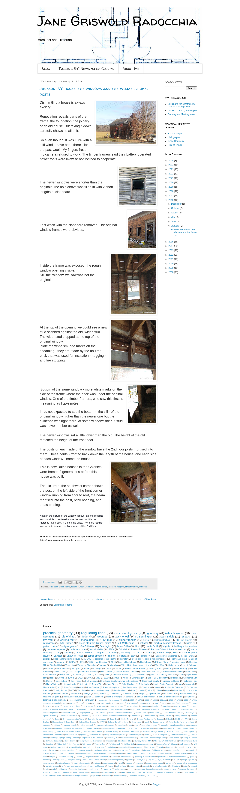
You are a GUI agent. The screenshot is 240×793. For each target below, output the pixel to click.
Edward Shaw (161, 662)
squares (190, 697)
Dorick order (154, 712)
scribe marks (120, 769)
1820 (50, 587)
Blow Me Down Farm (119, 709)
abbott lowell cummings (100, 690)
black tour (64, 674)
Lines (137, 646)
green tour (136, 659)
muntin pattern (109, 763)
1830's (110, 649)
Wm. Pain (100, 747)
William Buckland (58, 747)
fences (79, 757)
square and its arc (178, 659)
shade (130, 769)
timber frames (188, 772)
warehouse (106, 775)
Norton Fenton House (93, 731)
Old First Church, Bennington (182, 110)
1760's (72, 703)
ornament (139, 763)
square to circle (170, 769)
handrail (46, 760)
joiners (130, 760)
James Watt (97, 684)
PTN (57, 652)
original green (69, 646)
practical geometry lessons (167, 643)
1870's (118, 668)
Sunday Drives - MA (143, 741)
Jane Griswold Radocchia (117, 21)
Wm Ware (159, 665)
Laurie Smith (152, 646)
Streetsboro (110, 741)
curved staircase (83, 753)
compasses (49, 643)
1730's (72, 662)
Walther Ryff (129, 744)
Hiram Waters (52, 684)
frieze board (126, 757)
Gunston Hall (59, 671)
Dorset (49, 681)
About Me (131, 68)
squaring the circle (186, 769)
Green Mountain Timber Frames (93, 587)
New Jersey (48, 731)
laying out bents (164, 760)
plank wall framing (97, 766)
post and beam (157, 674)
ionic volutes (170, 693)
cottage (87, 693)
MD (130, 725)
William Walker (49, 674)
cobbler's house (190, 665)
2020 (171, 182)
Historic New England (87, 722)
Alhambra (155, 706)
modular (96, 763)
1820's (108, 668)
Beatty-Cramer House (135, 668)
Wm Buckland (74, 747)
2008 (171, 272)
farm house (62, 668)
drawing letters (164, 753)
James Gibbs (123, 646)
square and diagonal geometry (148, 769)
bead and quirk (121, 690)
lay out (151, 760)
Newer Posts (47, 599)
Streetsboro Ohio (125, 741)
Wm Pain (81, 690)
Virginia (166, 646)
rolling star (63, 769)
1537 (132, 700)
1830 (97, 678)
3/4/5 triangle (66, 643)
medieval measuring (122, 674)
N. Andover (133, 728)
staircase (46, 772)
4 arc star (101, 706)
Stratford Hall (56, 665)
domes (112, 753)
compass (100, 652)
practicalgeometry (160, 766)
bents (141, 690)
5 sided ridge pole (115, 706)
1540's (71, 678)
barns (189, 643)
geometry (152, 633)
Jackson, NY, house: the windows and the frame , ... (183, 232)
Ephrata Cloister (49, 716)
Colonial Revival (68, 712)
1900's (194, 703)
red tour (182, 649)
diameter (124, 659)
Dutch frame (64, 587)
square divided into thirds (170, 697)
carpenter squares (56, 649)
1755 (65, 703)
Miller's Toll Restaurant (74, 728)
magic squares (188, 760)
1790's (149, 652)
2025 (171, 160)
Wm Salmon (88, 747)
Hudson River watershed (166, 656)
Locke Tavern (187, 656)
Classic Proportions (51, 712)
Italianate (84, 684)
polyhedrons (121, 766)
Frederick (84, 716)
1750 (186, 700)
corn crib (190, 750)
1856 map (106, 639)
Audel (125, 678)
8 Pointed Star (133, 706)
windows (143, 587)
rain (47, 769)
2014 (171, 246)
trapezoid (95, 775)
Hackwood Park (190, 681)
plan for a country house (76, 766)
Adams (145, 706)
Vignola (103, 665)
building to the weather (185, 646)
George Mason (181, 716)
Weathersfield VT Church (166, 744)
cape (167, 690)
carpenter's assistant (67, 750)
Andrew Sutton (180, 706)
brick (150, 690)
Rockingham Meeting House (67, 659)
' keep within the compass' (108, 700)
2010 (171, 263)
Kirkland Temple (70, 725)
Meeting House (178, 662)
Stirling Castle (83, 741)
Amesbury (167, 706)
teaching (131, 772)
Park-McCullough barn (162, 649)
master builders (187, 693)
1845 (149, 703)
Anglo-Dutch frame (127, 662)
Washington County (145, 744)
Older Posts (150, 599)
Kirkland (57, 725)
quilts (185, 766)
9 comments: (49, 582)
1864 (156, 703)
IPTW (102, 722)
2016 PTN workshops (71, 706)
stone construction (80, 772)
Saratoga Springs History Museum (65, 738)
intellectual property (116, 760)
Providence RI (71, 735)
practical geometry (58, 633)
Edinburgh (190, 712)
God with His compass (97, 719)
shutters (171, 674)
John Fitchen (112, 684)
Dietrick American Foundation (120, 712)
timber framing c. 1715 (52, 775)
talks (123, 772)
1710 (171, 700)
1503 (125, 700)
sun (116, 772)
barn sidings (150, 747)
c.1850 (98, 674)
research (186, 636)
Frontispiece (135, 716)
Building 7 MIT (155, 668)
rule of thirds (68, 636)
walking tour (67, 639)
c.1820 (53, 750)
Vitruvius (114, 665)
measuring (87, 639)
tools (52, 678)
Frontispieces (149, 716)
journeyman (141, 760)
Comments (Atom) (62, 605)
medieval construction (73, 697)
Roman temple (135, 735)
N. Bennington (143, 636)
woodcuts (151, 775)
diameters (114, 693)
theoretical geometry (165, 772)
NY (59, 687)
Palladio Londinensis (130, 731)
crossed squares (49, 753)
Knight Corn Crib (86, 725)
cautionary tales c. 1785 (103, 750)
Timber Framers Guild (188, 741)
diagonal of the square (105, 659)
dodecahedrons (100, 753)
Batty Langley (138, 678)
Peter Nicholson (84, 652)
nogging (120, 587)
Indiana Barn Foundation (118, 722)
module (112, 652)
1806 (114, 703)
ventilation (89, 700)
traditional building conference (76, 775)
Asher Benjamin (174, 633)
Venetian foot (99, 744)
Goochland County (150, 681)
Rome (146, 735)
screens (129, 697)
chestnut (146, 750)
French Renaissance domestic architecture (109, 716)
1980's (116, 678)
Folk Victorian (91, 681)
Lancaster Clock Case (106, 725)
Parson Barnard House (126, 671)
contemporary (60, 693)
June (174, 221)
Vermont (190, 671)
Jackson (112, 587)
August (175, 212)
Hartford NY (145, 656)
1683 (155, 700)
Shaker (157, 687)
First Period (76, 681)
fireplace (89, 757)
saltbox (123, 656)
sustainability (96, 649)
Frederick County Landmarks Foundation (119, 681)
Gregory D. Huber (171, 681)
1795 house (163, 652)
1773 (80, 703)
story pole (95, 772)
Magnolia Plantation (150, 725)
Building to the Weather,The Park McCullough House (182, 105)
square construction (146, 697)
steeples (66, 772)
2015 (171, 241)
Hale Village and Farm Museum (83, 671)
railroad (194, 766)
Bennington (105, 646)
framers (115, 757)
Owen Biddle (166, 636)
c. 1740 (87, 659)
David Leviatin (99, 712)
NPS (158, 728)
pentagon (169, 763)
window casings (120, 775)
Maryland (189, 684)
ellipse (52, 757)
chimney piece (159, 750)
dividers (49, 668)
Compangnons (84, 712)
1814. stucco (131, 703)
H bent (169, 719)
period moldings (52, 766)
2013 (171, 250)
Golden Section (162, 640)
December (176, 204)
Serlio (146, 640)
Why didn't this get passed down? (137, 665)
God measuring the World (73, 719)
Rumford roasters (131, 687)
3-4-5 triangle (87, 646)
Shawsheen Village (129, 738)
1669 (147, 700)
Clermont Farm (190, 678)
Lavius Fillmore (139, 649)
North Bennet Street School (68, 731)
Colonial (122, 649)
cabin (106, 674)
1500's (61, 678)
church (111, 656)
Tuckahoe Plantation (86, 665)
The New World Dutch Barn (165, 741)
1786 (88, 703)
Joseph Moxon (159, 722)
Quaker (83, 735)
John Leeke (144, 684)
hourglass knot (74, 760)
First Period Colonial (68, 716)
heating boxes (58, 760)
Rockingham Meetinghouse (181, 114)
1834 (142, 703)
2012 (171, 255)
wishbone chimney (137, 775)
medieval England (51, 697)
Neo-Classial (70, 687)
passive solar (141, 674)
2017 (171, 195)
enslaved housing (66, 757)
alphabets (112, 747)
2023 (171, 169)
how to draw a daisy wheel (94, 760)
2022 (171, 173)
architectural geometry (127, 633)
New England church (186, 728)
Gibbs (57, 719)
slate (180, 674)
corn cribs (75, 693)
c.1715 (88, 674)
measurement (48, 763)
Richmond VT (95, 735)
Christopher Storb (187, 709)
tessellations (75, 700)
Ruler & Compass (160, 735)
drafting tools (129, 693)
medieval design (63, 763)
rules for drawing (77, 769)
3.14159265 (88, 706)
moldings (97, 668)
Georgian (102, 636)
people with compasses (155, 659)
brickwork (77, 674)
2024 (171, 165)
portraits (146, 766)
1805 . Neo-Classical (97, 662)
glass (192, 757)
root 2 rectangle (114, 697)
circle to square (78, 649)
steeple (56, 772)
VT (72, 690)
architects (138, 747)
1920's (107, 678)
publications (175, 766)
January (175, 225)
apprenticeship (125, 747)
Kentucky (46, 725)
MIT (136, 725)
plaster (110, 766)
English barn (61, 681)
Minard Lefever (93, 728)
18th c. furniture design (179, 703)
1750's (80, 678)
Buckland (175, 678)
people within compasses (187, 763)
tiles (178, 772)
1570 (140, 700)
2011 (171, 259)
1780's (138, 652)
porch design (134, 766)
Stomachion (97, 741)
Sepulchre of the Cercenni (92, 738)
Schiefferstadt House (149, 671)
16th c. (163, 700)
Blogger (156, 784)
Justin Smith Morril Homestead (181, 722)
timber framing (131, 587)
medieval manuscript (82, 763)
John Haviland (128, 684)
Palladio (68, 652)
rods (54, 769)
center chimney (122, 750)
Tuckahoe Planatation (172, 671)
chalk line (177, 690)
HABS (177, 719)
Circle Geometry (176, 141)
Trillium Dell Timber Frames (68, 744)
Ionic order (136, 722)
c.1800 (159, 690)
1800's (81, 662)
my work (48, 639)
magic (176, 760)
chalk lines (136, 750)
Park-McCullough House (153, 731)
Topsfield (49, 744)
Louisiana (122, 725)
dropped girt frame (180, 753)
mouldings (126, 652)
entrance (144, 643)
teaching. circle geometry (54, 700)
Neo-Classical (168, 728)
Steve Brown (70, 741)
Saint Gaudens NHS (179, 735)
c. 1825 (179, 747)
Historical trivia (69, 684)
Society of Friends (189, 738)
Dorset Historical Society (173, 712)
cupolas (71, 753)
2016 (171, 200)
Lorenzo (46, 659)
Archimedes (81, 709)
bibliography (174, 137)
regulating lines (93, 633)
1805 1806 (104, 703)
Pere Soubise (93, 687)
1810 (121, 703)
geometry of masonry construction (172, 757)
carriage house (85, 750)
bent (56, 587)
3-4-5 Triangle (175, 133)
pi (62, 766)
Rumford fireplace (111, 687)
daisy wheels (100, 693)
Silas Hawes (174, 738)
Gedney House (164, 716)
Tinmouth (69, 665)
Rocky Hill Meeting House (115, 735)
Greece (160, 719)
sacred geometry (94, 769)
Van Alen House (75, 656)
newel (120, 763)
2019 (171, 187)
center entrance (96, 656)
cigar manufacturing (176, 750)
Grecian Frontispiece (144, 719)
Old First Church (184, 640)
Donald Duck (141, 712)
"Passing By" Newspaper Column (86, 68)
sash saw (107, 769)
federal (74, 587)
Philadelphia (189, 731)
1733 (179, 700)
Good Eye (114, 719)
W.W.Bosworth (114, 744)
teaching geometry (146, 772)
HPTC (186, 719)
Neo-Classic (106, 671)
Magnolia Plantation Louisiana (173, 725)
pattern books (50, 646)
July (173, 217)
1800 (95, 703)
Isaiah (147, 722)
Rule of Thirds (175, 145)
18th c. (164, 703)
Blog (45, 68)
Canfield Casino (170, 709)
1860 (175, 652)
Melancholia (48, 687)
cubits (62, 753)
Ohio (81, 687)
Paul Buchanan (173, 731)
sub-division (107, 772)
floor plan (76, 668)
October (175, 208)
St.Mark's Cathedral (54, 741)
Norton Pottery (112, 731)
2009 (171, 268)
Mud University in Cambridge (113, 728)
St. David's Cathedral (174, 687)
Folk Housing (181, 668)
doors (120, 753)
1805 (89, 678)
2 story (49, 706)
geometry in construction (145, 757)
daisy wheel (122, 636)
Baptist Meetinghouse (98, 709)
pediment (99, 697)
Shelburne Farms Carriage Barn (153, 738)
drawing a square (147, 753)
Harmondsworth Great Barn (63, 722)
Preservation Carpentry (52, 735)
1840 (113, 662)
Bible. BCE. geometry (158, 678)
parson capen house (154, 763)
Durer (168, 668)
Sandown (146, 687)
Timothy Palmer (60, 690)
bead (161, 747)
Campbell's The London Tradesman (145, 709)
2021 (171, 178)
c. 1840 (189, 747)
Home (99, 599)
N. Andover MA (147, 728)
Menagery (58, 728)
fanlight (142, 693)
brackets (169, 747)
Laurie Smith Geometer (164, 684)
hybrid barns (154, 693)
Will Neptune (185, 744)
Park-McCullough (125, 643)
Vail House (86, 744)
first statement (102, 757)
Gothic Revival (127, 719)
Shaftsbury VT (112, 738)
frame (86, 668)
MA (180, 684)
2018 (171, 191)
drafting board (131, 753)
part (89, 697)
